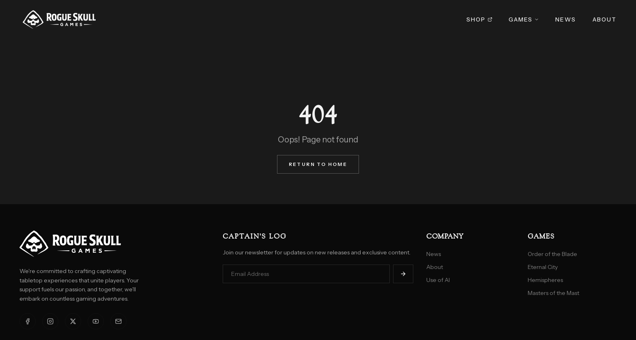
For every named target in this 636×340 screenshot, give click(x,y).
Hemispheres (545, 280)
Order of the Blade (552, 254)
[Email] (118, 321)
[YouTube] (96, 321)
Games (524, 19)
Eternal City (543, 267)
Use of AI (438, 280)
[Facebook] (27, 321)
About (605, 19)
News (565, 19)
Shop (479, 19)
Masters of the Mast (553, 293)
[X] (73, 321)
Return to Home (318, 164)
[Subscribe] (403, 274)
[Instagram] (50, 321)
